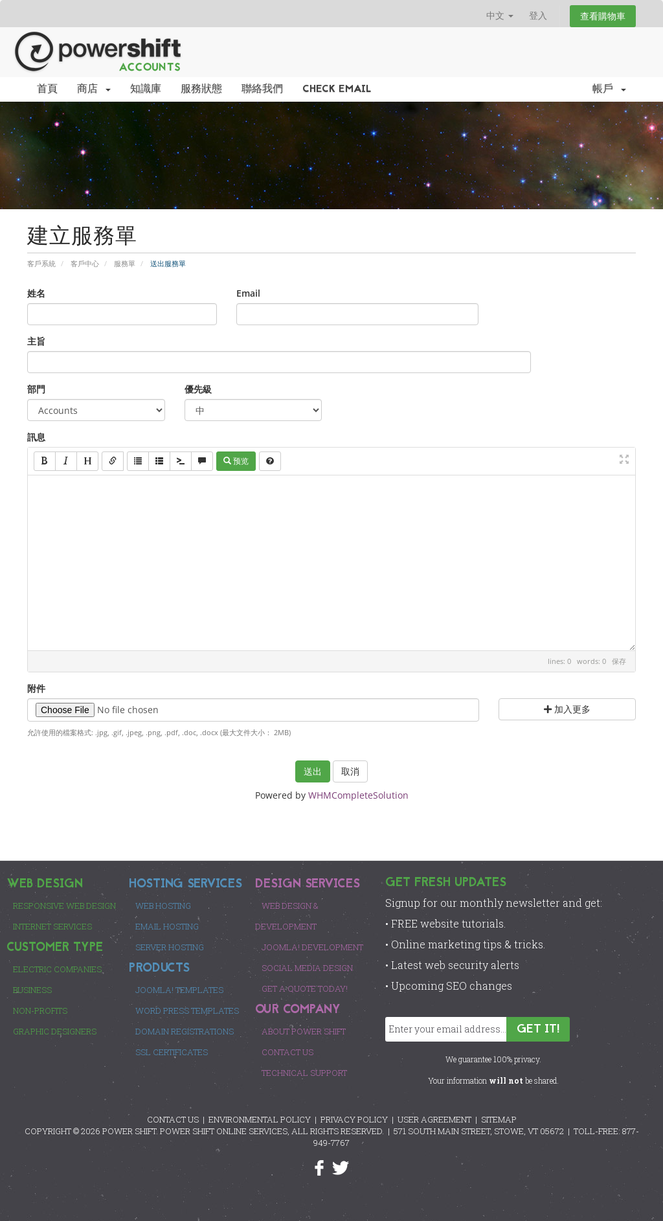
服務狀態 (201, 89)
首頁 (47, 89)
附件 (36, 688)
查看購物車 (602, 16)
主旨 (36, 341)
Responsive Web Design (64, 905)
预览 (236, 460)
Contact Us (287, 1052)
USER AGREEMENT (434, 1119)
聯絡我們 (262, 89)
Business (32, 990)
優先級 (198, 389)
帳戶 (609, 89)
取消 (350, 771)
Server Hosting (169, 947)
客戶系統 (41, 263)
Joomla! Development (312, 947)
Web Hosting (163, 905)
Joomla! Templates (179, 990)
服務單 (124, 263)
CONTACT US (173, 1119)
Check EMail (337, 89)
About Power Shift (304, 1031)
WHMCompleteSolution (358, 795)
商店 (94, 89)
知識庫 (145, 89)
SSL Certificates (171, 1052)
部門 (36, 389)
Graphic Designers (54, 1031)
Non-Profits (40, 1010)
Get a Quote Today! (305, 988)
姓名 (36, 293)
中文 (499, 15)
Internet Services (52, 926)
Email (248, 293)
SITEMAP (499, 1119)
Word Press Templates (187, 1010)
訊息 (36, 437)
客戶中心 (85, 263)
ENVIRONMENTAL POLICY (259, 1119)
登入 (538, 15)
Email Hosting (167, 926)
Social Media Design (307, 968)
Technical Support (304, 1072)
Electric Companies (57, 969)
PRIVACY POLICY (354, 1119)
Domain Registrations (184, 1031)
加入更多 (567, 709)
